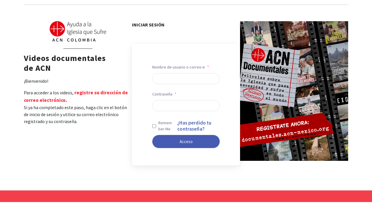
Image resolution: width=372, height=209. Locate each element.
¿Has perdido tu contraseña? (194, 126)
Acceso (186, 141)
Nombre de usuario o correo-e (180, 67)
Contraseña (164, 94)
